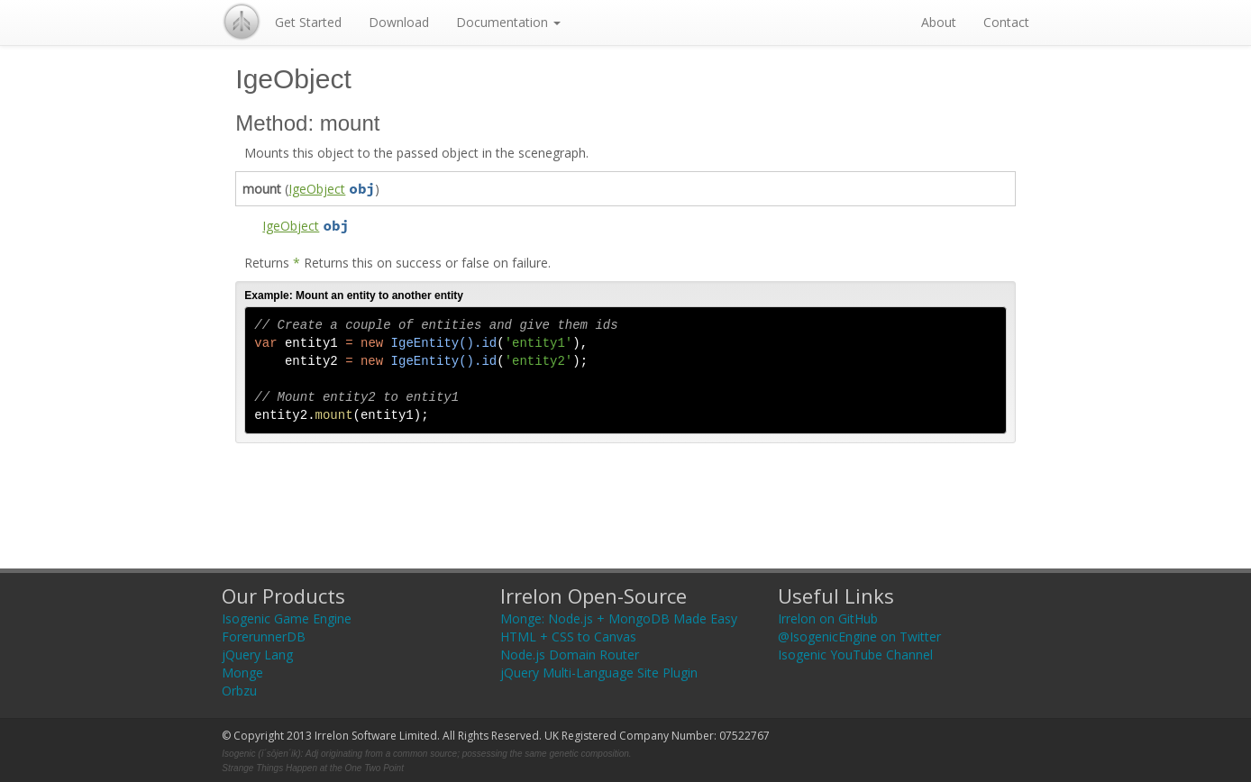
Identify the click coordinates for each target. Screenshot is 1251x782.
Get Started (308, 22)
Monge (242, 672)
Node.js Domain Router (569, 654)
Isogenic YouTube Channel (855, 654)
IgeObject (316, 188)
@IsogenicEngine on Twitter (859, 636)
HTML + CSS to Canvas (568, 636)
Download (399, 22)
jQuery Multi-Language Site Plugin (599, 672)
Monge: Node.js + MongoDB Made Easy (618, 618)
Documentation (508, 22)
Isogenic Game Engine (287, 618)
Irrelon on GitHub (828, 618)
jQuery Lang (257, 654)
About (938, 22)
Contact (1006, 22)
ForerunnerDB (264, 636)
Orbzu (239, 690)
